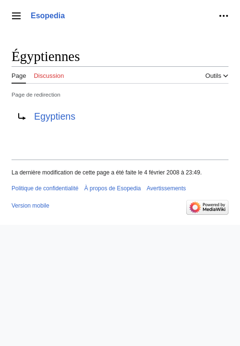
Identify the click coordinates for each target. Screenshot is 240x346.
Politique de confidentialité (45, 188)
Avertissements (166, 188)
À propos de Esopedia (112, 188)
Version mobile (30, 205)
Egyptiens (54, 116)
